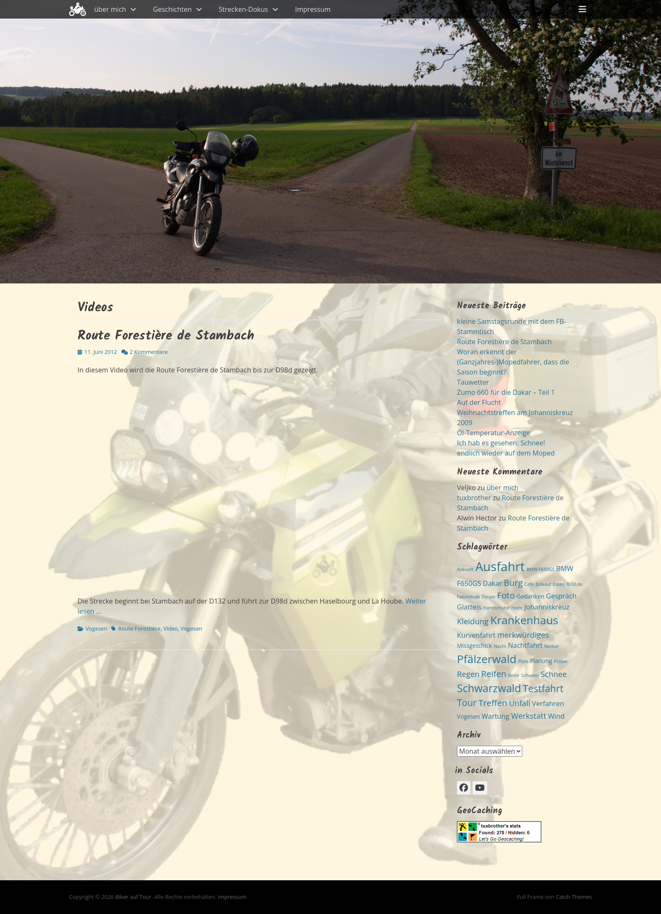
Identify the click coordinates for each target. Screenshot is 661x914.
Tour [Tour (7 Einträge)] (467, 702)
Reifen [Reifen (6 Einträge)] (494, 673)
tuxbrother (474, 497)
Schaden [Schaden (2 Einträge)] (530, 675)
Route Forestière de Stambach (166, 336)
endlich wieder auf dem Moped (506, 453)
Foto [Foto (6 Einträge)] (506, 595)
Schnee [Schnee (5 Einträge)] (553, 674)
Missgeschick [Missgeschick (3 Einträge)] (474, 646)
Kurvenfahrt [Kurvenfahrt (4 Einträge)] (476, 635)
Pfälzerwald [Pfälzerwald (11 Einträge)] (486, 658)
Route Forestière (139, 628)
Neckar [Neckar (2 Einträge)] (551, 646)
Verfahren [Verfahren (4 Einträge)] (548, 703)
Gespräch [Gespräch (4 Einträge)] (561, 596)
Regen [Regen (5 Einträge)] (468, 674)
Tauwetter (473, 382)
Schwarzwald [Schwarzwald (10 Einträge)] (489, 688)
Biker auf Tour (133, 897)
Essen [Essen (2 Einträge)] (559, 584)
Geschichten (172, 9)
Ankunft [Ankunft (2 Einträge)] (465, 569)
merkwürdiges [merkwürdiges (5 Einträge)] (523, 634)
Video (170, 628)
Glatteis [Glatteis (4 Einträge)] (469, 607)
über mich (110, 9)
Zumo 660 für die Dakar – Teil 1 (506, 392)
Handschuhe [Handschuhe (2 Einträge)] (496, 608)
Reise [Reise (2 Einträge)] (513, 675)
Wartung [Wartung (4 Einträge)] (496, 716)
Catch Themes (574, 897)
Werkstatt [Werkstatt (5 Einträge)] (528, 715)
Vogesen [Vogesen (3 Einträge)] (468, 716)
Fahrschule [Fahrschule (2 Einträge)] (468, 597)
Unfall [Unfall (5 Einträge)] (519, 703)
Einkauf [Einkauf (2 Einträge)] (543, 584)
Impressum (312, 9)
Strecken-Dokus (243, 9)
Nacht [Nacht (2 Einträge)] (500, 646)
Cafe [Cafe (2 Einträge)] (529, 584)
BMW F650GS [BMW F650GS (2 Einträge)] (540, 569)
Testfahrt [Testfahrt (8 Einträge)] (543, 688)
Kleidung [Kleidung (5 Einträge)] (473, 621)
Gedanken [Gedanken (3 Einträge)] (530, 596)
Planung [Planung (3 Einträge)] (541, 661)
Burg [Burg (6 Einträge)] (513, 582)
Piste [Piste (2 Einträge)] (523, 661)
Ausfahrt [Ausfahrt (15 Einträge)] (499, 566)
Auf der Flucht (479, 402)
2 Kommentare (149, 352)
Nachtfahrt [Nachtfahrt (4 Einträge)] (525, 645)
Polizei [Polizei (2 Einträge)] (560, 661)
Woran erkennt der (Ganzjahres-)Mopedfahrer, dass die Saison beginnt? (513, 362)
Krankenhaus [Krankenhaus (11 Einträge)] (524, 620)
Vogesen (96, 628)
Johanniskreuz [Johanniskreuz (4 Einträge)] (547, 607)
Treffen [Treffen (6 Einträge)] (492, 703)
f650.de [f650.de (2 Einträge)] (574, 584)
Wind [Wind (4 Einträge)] (556, 716)
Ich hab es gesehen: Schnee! (501, 443)
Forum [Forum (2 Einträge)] (488, 597)
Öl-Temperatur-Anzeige (493, 432)
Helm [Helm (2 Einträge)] (516, 608)
